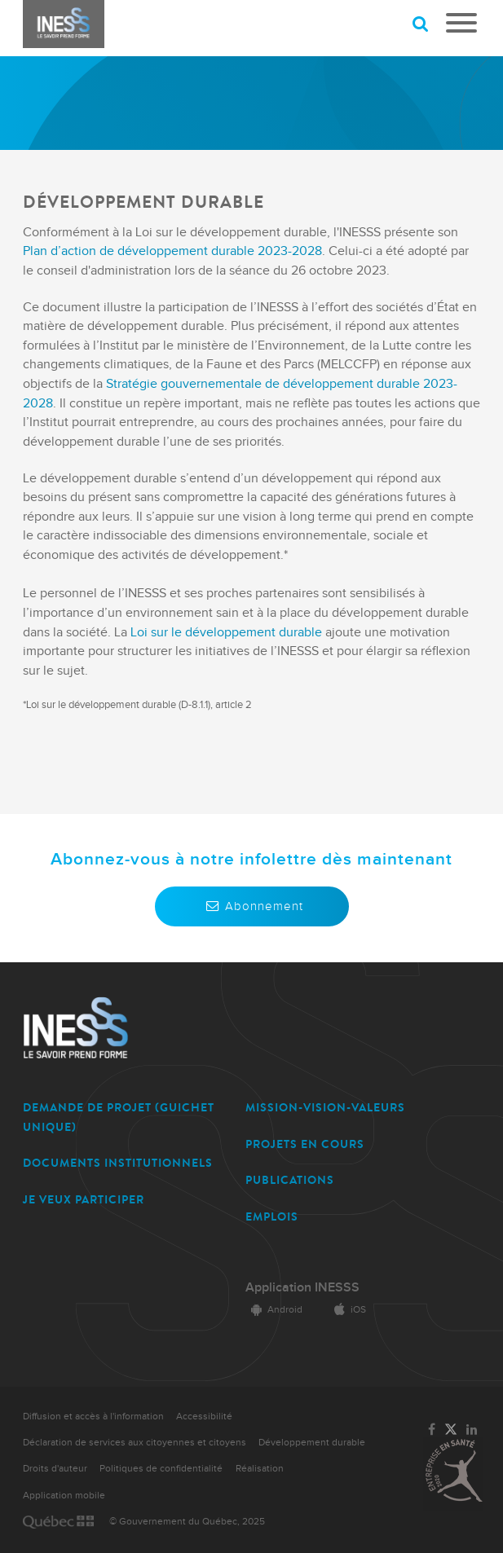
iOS (347, 1310)
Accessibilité (204, 1416)
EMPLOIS (271, 1216)
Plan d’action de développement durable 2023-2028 (172, 251)
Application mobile (64, 1495)
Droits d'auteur (55, 1469)
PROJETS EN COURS (304, 1144)
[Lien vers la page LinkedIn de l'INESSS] (472, 1430)
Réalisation (260, 1469)
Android (273, 1310)
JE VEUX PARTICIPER (83, 1199)
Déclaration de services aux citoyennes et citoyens (134, 1442)
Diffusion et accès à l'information (93, 1416)
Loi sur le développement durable (226, 632)
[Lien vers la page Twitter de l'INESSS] (450, 1430)
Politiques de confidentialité (161, 1469)
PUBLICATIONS (289, 1180)
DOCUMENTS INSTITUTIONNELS (118, 1163)
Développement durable (311, 1442)
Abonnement (252, 906)
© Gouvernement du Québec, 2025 (187, 1522)
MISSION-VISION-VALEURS (325, 1107)
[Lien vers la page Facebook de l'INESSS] (431, 1430)
